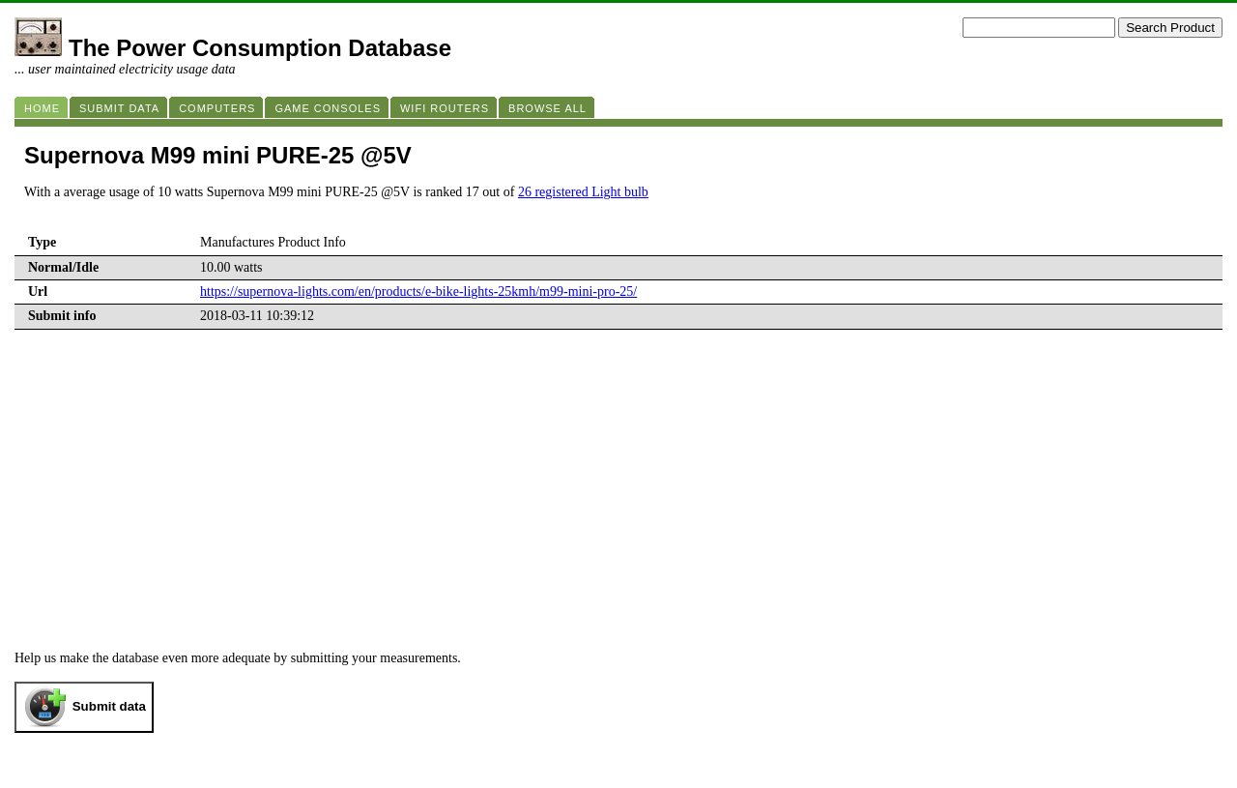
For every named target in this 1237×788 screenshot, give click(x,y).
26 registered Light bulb (583, 192)
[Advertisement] (618, 505)
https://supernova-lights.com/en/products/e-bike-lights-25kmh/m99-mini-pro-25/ (418, 291)
